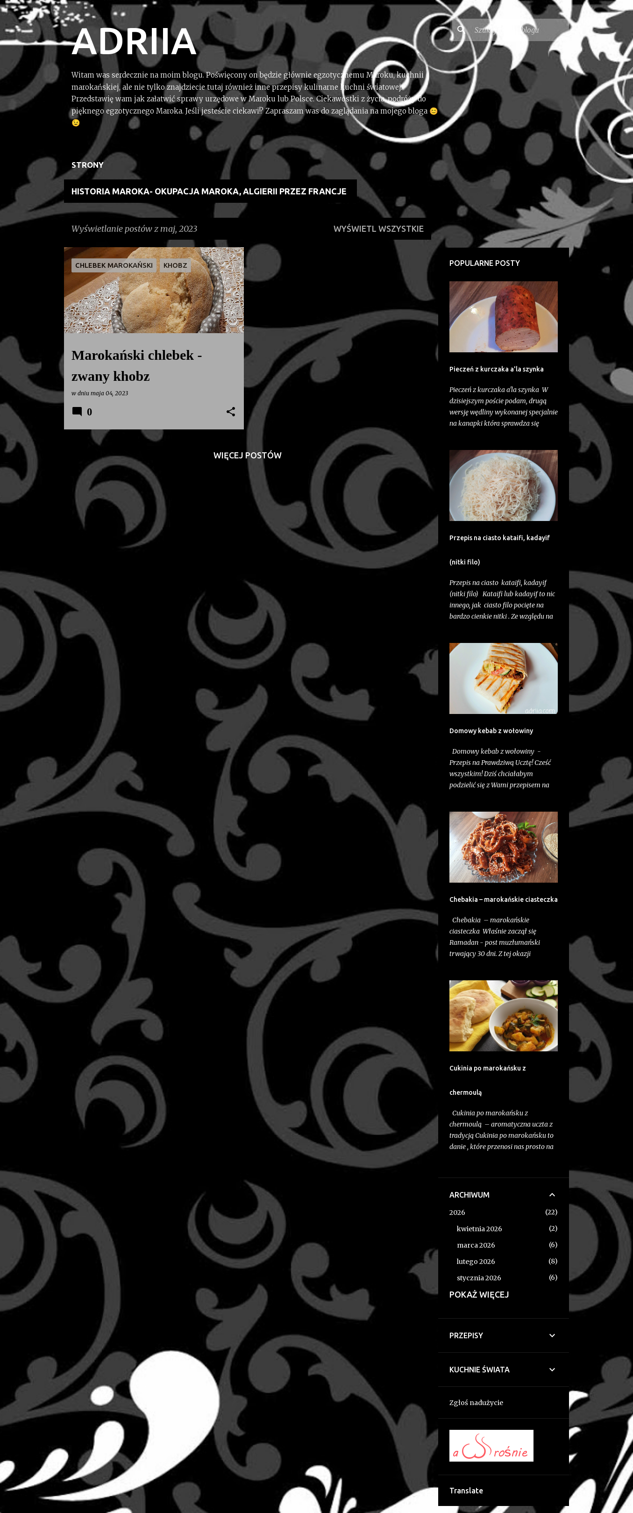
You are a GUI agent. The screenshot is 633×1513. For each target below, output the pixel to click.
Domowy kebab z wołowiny (491, 731)
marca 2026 (476, 1245)
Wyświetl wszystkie (379, 228)
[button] (230, 412)
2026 (457, 1212)
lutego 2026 (476, 1261)
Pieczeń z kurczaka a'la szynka (496, 369)
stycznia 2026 (479, 1278)
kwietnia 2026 (479, 1229)
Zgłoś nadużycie (476, 1403)
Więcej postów (247, 455)
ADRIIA (134, 40)
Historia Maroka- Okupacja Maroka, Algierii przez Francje (209, 191)
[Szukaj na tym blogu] (520, 30)
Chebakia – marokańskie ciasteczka (503, 899)
